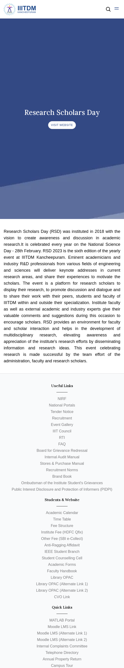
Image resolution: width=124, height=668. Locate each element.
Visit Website (62, 125)
